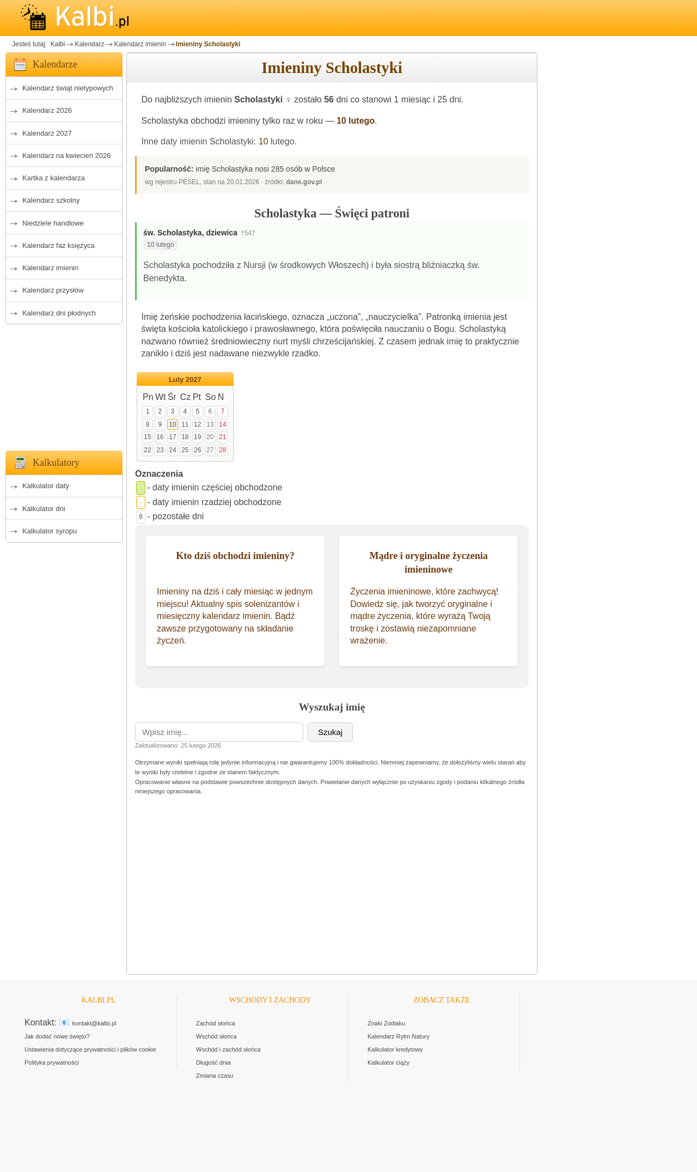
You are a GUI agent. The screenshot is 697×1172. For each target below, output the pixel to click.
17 (172, 437)
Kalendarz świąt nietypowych (67, 88)
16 (159, 437)
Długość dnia (213, 1062)
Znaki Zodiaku (386, 1023)
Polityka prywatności (52, 1062)
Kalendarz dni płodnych (59, 313)
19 (197, 437)
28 (222, 450)
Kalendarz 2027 (47, 133)
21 (222, 437)
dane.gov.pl (304, 182)
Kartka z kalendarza (53, 178)
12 (197, 424)
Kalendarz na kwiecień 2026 (66, 155)
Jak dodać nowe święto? (57, 1036)
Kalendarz (89, 44)
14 (222, 424)
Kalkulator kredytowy (395, 1049)
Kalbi (56, 44)
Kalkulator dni (43, 509)
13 (209, 424)
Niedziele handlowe (53, 223)
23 (159, 450)
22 (147, 450)
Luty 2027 (185, 379)
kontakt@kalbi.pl (94, 1023)
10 (263, 141)
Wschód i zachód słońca (228, 1049)
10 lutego (356, 120)
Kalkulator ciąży (388, 1062)
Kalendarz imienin (140, 44)
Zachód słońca (215, 1023)
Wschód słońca (216, 1036)
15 (147, 437)
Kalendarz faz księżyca (58, 245)
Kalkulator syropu (49, 531)
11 (184, 424)
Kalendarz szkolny (51, 200)
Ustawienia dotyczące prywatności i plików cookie (90, 1049)
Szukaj (330, 732)
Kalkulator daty (45, 486)
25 (184, 450)
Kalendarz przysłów (53, 290)
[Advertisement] (64, 384)
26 (197, 450)
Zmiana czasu (214, 1075)
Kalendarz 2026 (47, 110)
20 (209, 437)
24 (172, 450)
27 (209, 450)
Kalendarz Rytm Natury (399, 1036)
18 (184, 437)
